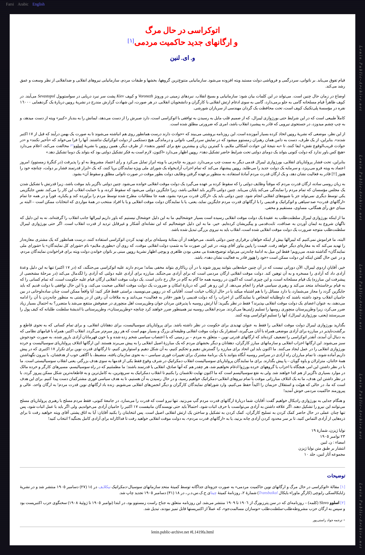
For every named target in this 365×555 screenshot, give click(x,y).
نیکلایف (104, 487)
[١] (342, 487)
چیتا (213, 493)
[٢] (342, 503)
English (39, 4)
